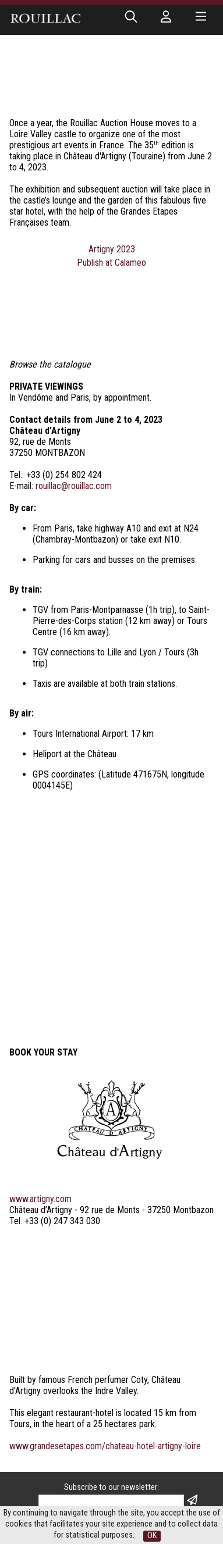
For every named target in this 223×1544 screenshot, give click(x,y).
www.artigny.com (40, 994)
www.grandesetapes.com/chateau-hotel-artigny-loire (105, 1241)
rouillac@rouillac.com (74, 485)
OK (152, 1536)
